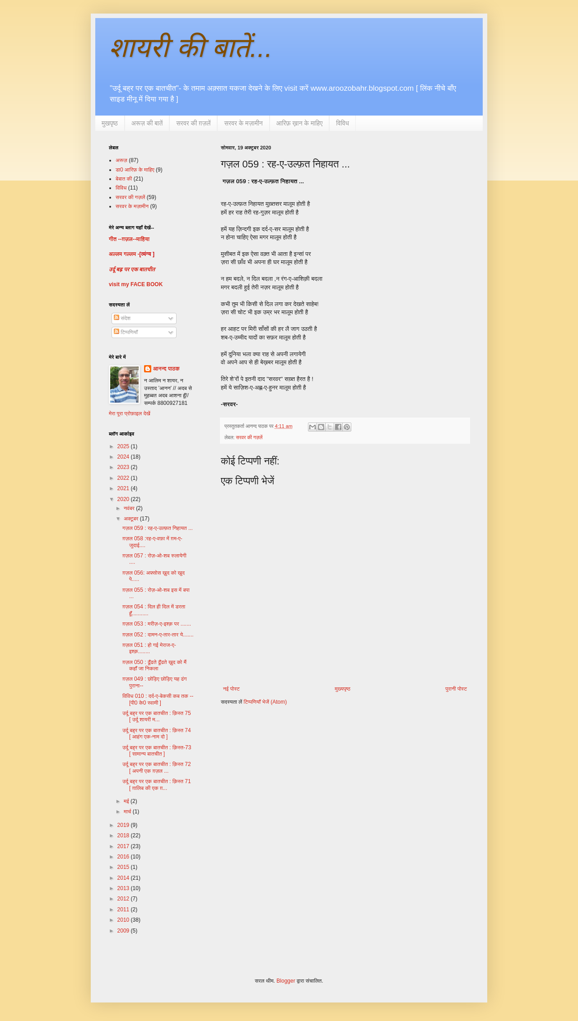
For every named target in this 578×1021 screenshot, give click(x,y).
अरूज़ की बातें (147, 123)
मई (127, 801)
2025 (124, 446)
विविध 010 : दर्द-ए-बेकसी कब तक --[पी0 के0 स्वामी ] (157, 699)
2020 (124, 499)
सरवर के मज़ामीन (243, 123)
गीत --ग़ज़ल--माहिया (129, 239)
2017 (124, 846)
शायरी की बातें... (190, 47)
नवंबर (130, 508)
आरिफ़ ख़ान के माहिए (299, 123)
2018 (124, 835)
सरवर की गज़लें (249, 437)
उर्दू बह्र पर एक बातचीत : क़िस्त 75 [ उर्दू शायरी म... (156, 716)
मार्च (128, 811)
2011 (124, 909)
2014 (124, 878)
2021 (124, 488)
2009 (124, 931)
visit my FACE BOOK (136, 284)
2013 (124, 888)
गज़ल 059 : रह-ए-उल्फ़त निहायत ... (157, 528)
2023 (124, 467)
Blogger (285, 981)
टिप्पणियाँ (126, 332)
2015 (124, 867)
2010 (124, 920)
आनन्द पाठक (166, 369)
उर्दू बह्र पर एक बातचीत (132, 269)
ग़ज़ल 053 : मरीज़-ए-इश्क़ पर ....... (156, 624)
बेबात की (124, 179)
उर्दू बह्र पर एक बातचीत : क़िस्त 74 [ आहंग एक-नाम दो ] (156, 733)
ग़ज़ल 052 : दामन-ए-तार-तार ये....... (158, 634)
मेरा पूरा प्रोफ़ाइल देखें (129, 413)
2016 (124, 857)
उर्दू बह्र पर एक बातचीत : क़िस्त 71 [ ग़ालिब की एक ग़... (156, 784)
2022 (124, 478)
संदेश (122, 318)
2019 (124, 825)
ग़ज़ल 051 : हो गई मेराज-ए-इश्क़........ (149, 648)
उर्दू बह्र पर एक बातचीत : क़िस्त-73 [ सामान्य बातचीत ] (156, 750)
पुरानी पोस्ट (456, 689)
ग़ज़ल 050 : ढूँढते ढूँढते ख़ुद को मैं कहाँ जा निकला (154, 665)
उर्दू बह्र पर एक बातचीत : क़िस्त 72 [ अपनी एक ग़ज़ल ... (156, 767)
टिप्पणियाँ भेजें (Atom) (265, 702)
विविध (342, 123)
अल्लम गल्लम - (124, 254)
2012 (124, 899)
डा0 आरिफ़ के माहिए (135, 170)
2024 (124, 457)
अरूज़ (121, 160)
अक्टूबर (132, 518)
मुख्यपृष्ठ (342, 689)
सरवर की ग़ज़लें (193, 123)
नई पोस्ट (231, 689)
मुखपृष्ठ (110, 123)
